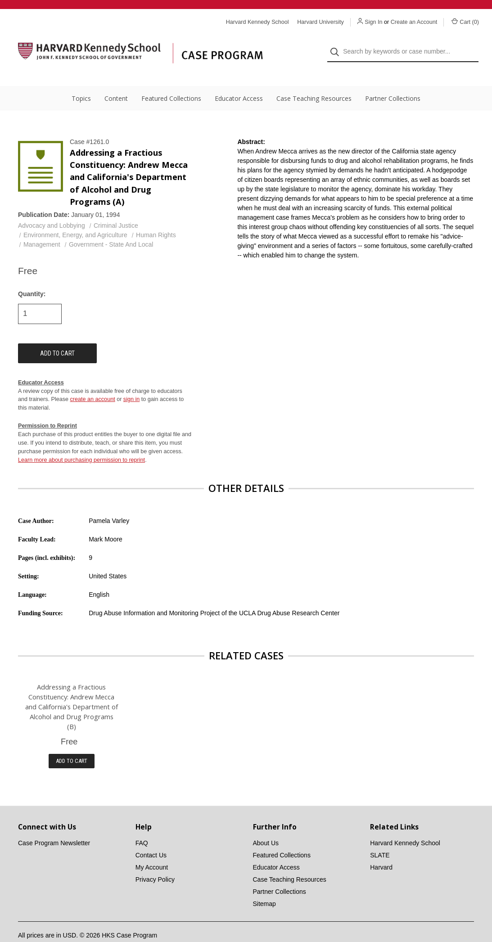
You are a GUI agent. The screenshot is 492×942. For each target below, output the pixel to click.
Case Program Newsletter (54, 825)
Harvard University (320, 22)
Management (41, 227)
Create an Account (414, 22)
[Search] (337, 43)
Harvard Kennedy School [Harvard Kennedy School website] (257, 22)
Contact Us (151, 838)
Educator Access (239, 81)
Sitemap (264, 886)
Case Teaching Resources (314, 81)
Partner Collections (392, 81)
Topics (81, 81)
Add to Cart (71, 743)
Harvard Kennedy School (405, 825)
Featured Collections (171, 81)
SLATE (379, 838)
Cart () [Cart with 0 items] (465, 21)
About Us (266, 825)
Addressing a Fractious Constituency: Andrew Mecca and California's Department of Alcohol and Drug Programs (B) (71, 689)
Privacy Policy (155, 862)
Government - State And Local (111, 227)
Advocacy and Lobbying (51, 208)
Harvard (381, 850)
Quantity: (31, 276)
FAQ (141, 825)
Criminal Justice (116, 208)
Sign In (373, 22)
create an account (92, 382)
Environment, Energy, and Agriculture (75, 217)
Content (116, 81)
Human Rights (156, 217)
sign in (131, 382)
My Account (151, 850)
